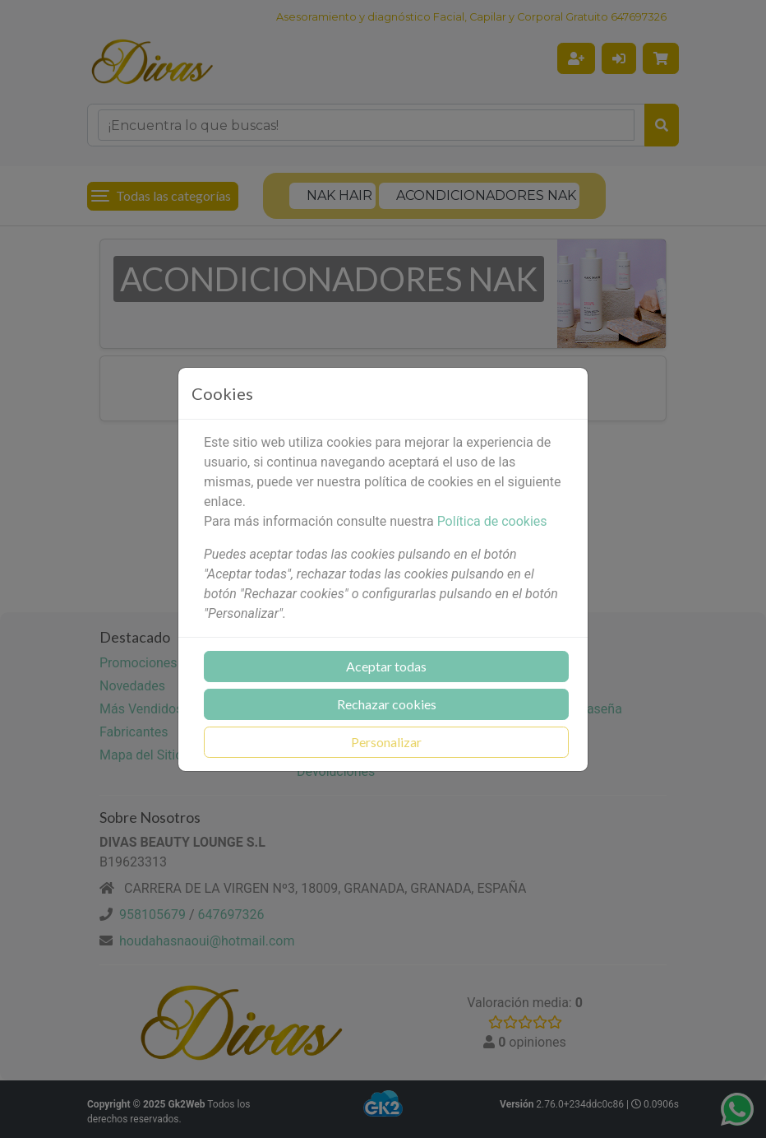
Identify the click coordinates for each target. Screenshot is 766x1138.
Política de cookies (492, 521)
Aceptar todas (386, 666)
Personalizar (386, 742)
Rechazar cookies (386, 704)
